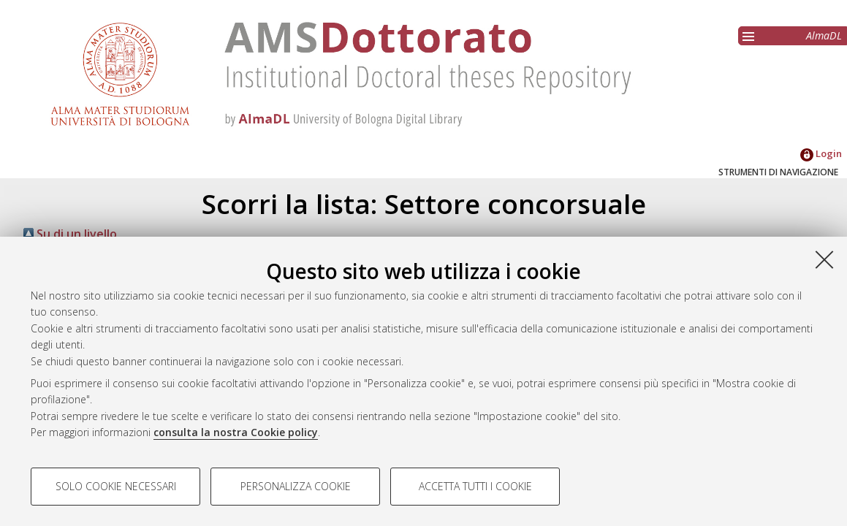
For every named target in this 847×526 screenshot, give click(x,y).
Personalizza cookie (295, 486)
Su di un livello (70, 234)
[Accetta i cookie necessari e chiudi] (824, 259)
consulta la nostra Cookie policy (235, 432)
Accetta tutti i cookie (475, 486)
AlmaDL (824, 35)
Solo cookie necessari (116, 486)
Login (821, 153)
